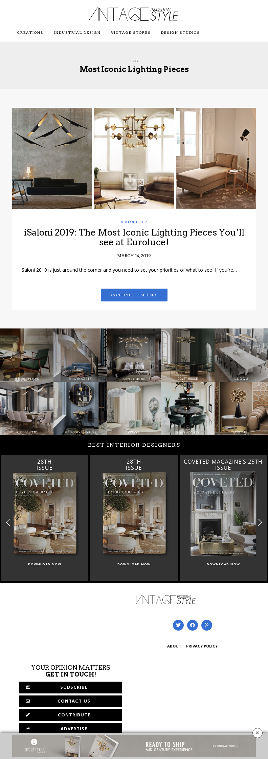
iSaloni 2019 (134, 222)
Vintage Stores (131, 32)
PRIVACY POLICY (202, 646)
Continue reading (134, 295)
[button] (260, 522)
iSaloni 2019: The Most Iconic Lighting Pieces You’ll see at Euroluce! (134, 237)
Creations (30, 32)
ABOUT (174, 646)
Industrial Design (77, 32)
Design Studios (180, 32)
